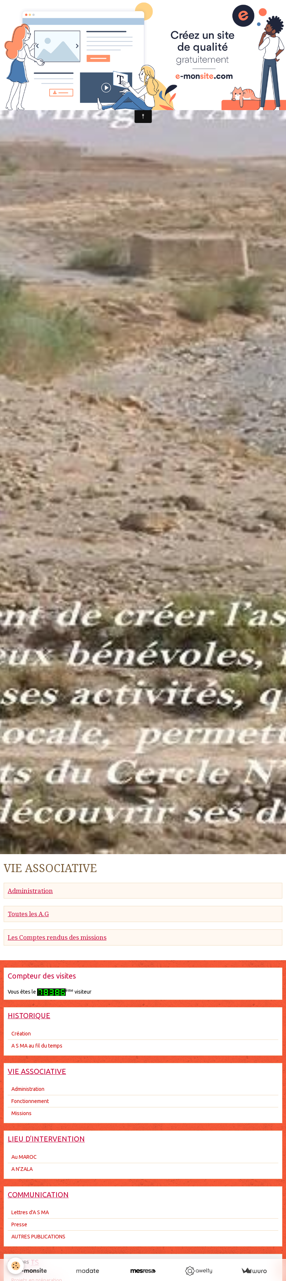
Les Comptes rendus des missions (57, 937)
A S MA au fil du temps (36, 1046)
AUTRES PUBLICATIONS (38, 1237)
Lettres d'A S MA (30, 1212)
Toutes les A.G (28, 914)
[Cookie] (15, 1266)
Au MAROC (24, 1157)
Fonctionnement (30, 1101)
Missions (21, 1113)
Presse (19, 1224)
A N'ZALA (22, 1169)
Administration (30, 890)
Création (21, 1034)
